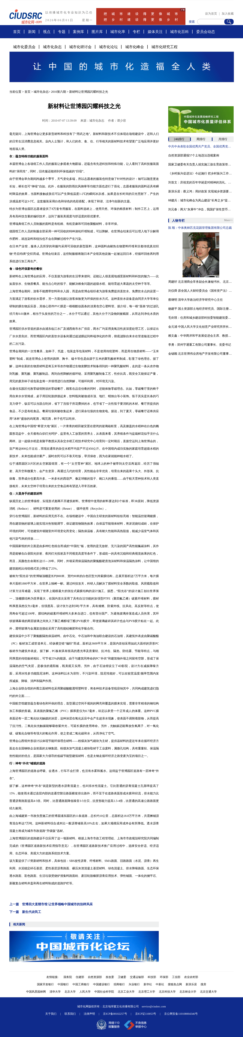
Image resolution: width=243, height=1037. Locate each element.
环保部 (164, 977)
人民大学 (85, 991)
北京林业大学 (187, 991)
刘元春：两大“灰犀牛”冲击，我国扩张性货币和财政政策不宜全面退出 (201, 209)
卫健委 (122, 977)
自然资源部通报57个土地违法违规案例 (193, 155)
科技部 (152, 977)
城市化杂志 (52, 47)
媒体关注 (155, 32)
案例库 (78, 32)
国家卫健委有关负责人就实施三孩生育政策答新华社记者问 (201, 164)
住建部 (80, 977)
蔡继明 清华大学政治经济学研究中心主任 (195, 299)
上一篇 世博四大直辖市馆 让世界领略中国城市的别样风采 (51, 904)
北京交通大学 (208, 991)
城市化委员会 (24, 47)
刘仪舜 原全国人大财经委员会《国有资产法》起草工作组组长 (201, 290)
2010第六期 (58, 91)
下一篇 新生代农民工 (25, 912)
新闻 (32, 32)
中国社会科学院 (104, 991)
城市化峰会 (134, 47)
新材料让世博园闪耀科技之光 (88, 91)
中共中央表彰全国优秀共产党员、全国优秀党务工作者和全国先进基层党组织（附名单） (201, 146)
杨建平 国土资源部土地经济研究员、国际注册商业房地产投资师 (201, 308)
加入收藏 (228, 13)
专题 (61, 32)
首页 (17, 32)
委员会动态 (205, 32)
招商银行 (119, 984)
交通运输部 (137, 977)
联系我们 (70, 1013)
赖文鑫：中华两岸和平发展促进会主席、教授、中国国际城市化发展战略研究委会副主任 (201, 335)
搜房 (203, 984)
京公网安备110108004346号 (181, 1013)
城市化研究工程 (164, 47)
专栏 (136, 32)
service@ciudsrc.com (154, 1006)
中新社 (160, 984)
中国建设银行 (101, 984)
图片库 (97, 32)
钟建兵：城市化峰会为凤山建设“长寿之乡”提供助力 (201, 200)
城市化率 (117, 32)
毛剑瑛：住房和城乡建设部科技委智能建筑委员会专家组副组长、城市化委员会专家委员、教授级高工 (201, 317)
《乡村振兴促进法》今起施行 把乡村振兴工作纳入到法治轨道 (201, 173)
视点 (46, 32)
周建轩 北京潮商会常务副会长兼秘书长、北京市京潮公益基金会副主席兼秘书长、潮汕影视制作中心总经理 (201, 281)
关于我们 (50, 1013)
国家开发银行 (45, 984)
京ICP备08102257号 (115, 1013)
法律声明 (89, 1013)
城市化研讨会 (80, 47)
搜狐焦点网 (175, 984)
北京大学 (70, 991)
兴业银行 (134, 984)
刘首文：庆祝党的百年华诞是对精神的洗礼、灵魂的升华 (201, 182)
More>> (228, 220)
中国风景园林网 (36, 991)
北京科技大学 (167, 991)
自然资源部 (95, 977)
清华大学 (55, 991)
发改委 (110, 977)
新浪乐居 (191, 984)
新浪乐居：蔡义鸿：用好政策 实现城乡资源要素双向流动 (201, 191)
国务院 (68, 977)
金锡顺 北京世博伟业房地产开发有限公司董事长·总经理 (201, 353)
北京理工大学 (146, 991)
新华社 (148, 984)
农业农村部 (191, 977)
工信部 (176, 977)
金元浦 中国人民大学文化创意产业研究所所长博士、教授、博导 (201, 326)
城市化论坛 (108, 47)
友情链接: (53, 977)
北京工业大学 (126, 991)
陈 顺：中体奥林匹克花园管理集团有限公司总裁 (200, 227)
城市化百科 (179, 32)
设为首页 (211, 13)
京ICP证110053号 (145, 1013)
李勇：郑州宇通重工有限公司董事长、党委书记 (199, 344)
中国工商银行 (81, 984)
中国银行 (63, 984)
